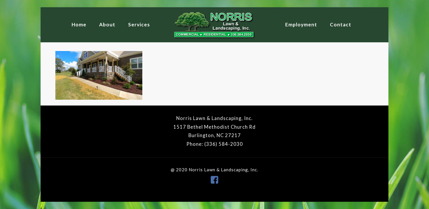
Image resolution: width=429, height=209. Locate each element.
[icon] (214, 179)
